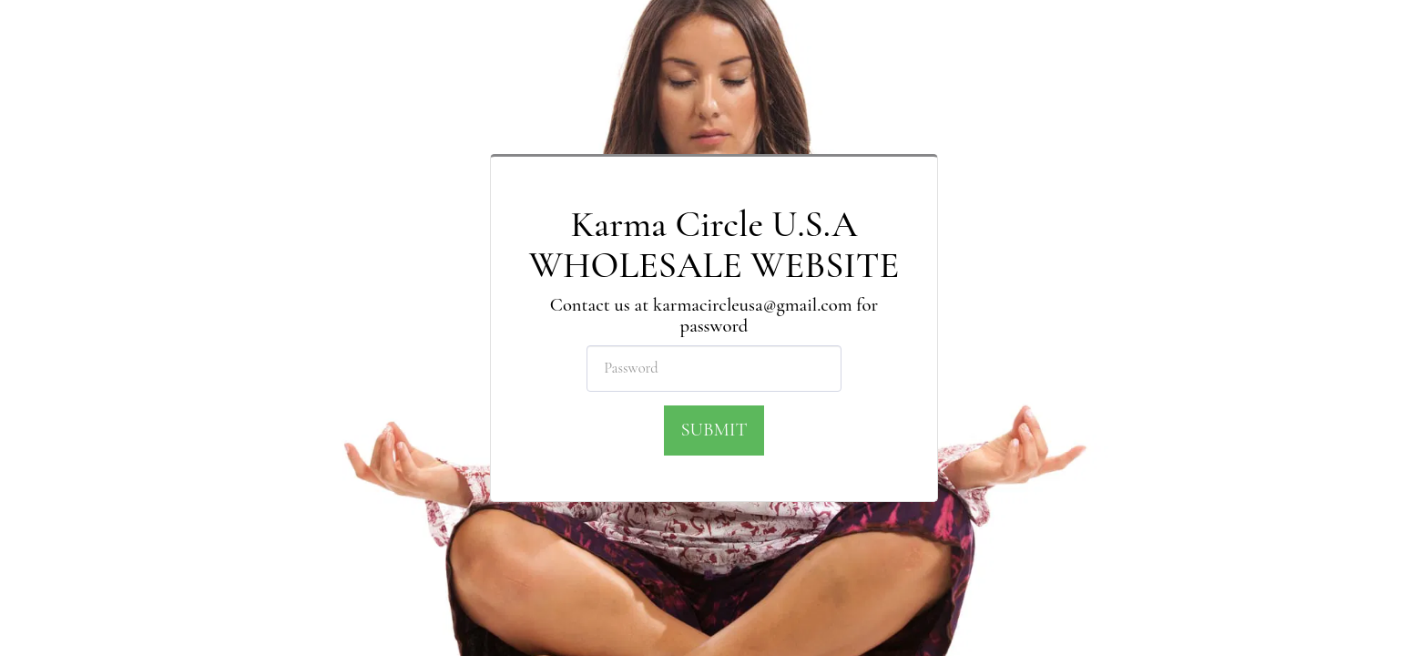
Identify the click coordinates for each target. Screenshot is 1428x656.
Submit (713, 429)
